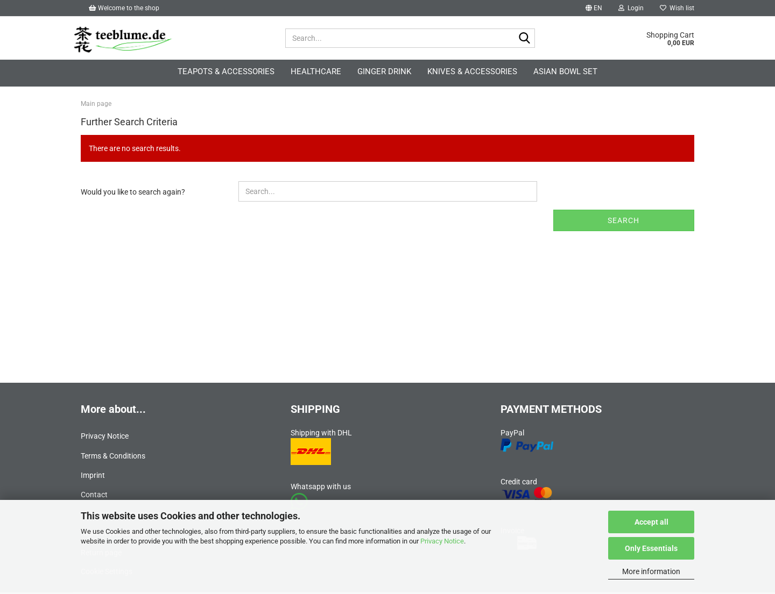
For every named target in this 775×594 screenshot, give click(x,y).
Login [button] (631, 8)
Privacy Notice (442, 541)
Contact (94, 496)
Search (623, 222)
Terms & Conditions (113, 457)
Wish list (677, 8)
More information (651, 571)
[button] (593, 8)
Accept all (651, 522)
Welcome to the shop (124, 8)
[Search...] (525, 38)
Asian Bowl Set (565, 71)
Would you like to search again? (133, 193)
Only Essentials (651, 548)
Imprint (93, 476)
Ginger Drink (384, 71)
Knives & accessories (472, 71)
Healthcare (316, 71)
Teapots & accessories (226, 71)
